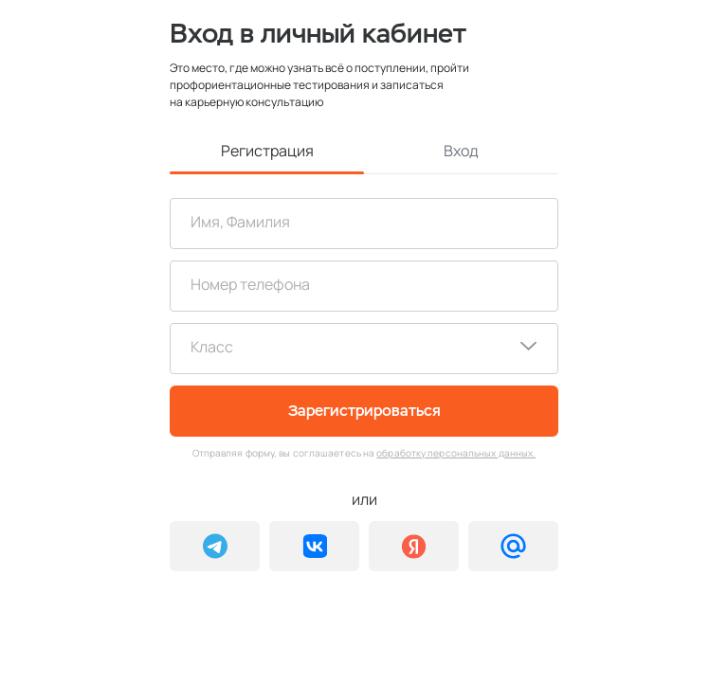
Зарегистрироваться (364, 411)
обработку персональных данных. (456, 452)
